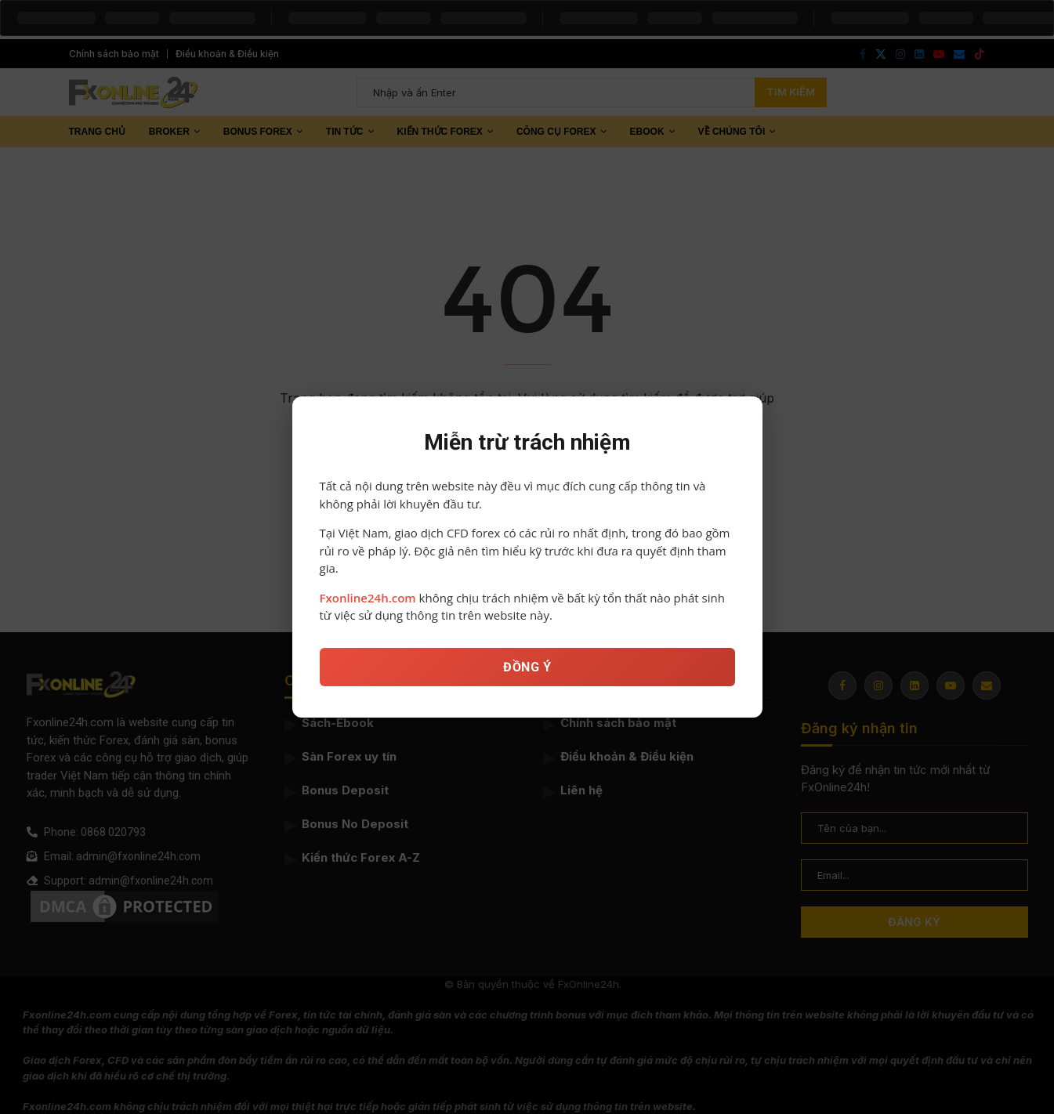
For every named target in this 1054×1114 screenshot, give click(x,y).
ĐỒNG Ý (527, 674)
